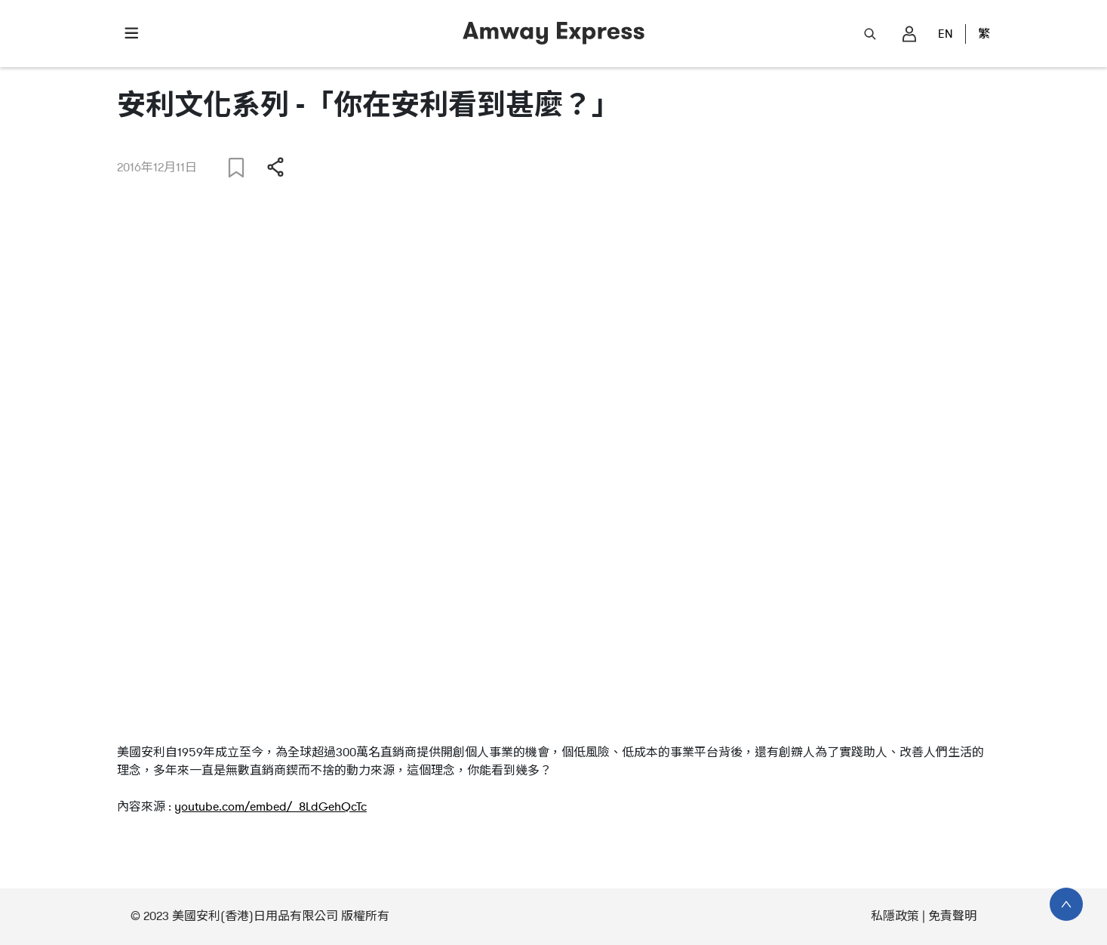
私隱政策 (895, 916)
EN (945, 34)
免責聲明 (952, 916)
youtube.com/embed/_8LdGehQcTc (270, 807)
